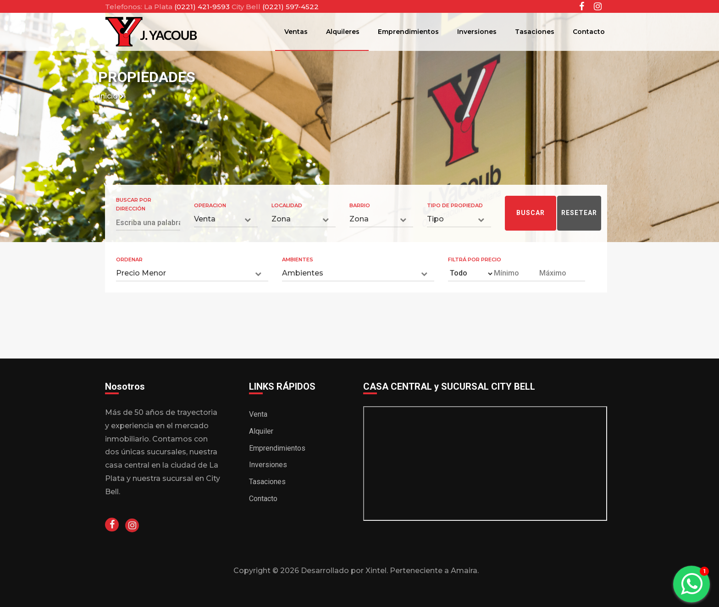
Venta (258, 414)
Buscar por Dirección (133, 204)
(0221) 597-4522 (290, 6)
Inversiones (477, 32)
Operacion (210, 205)
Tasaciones (534, 32)
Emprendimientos (408, 32)
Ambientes (297, 259)
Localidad (286, 205)
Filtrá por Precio (474, 259)
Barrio (359, 205)
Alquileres (343, 32)
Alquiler (261, 431)
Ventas (296, 32)
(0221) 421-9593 (203, 6)
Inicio (111, 96)
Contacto (589, 32)
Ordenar (129, 259)
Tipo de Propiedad (455, 205)
